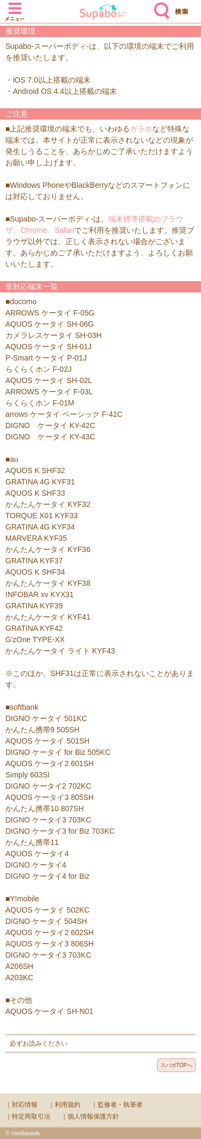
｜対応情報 (21, 1104)
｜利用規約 (64, 1104)
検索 (159, 6)
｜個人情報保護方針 (90, 1116)
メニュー (15, 6)
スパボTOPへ (176, 1065)
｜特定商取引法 (27, 1116)
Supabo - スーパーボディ (102, 13)
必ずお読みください (39, 1043)
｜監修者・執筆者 (117, 1104)
